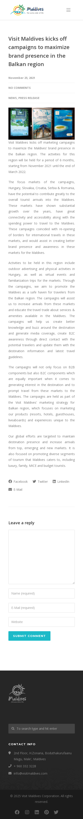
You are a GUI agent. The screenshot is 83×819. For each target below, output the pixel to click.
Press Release (28, 98)
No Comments (19, 88)
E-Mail (15, 489)
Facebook (18, 481)
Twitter (40, 481)
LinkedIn (61, 481)
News (12, 98)
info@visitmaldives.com (30, 773)
